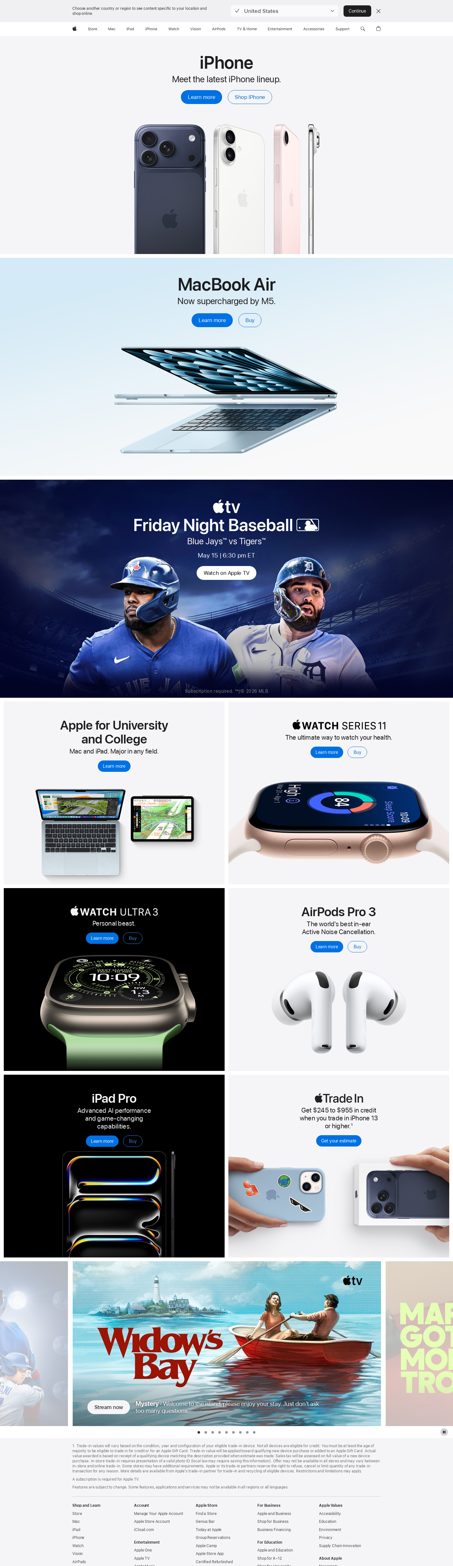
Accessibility (330, 1513)
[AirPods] (219, 29)
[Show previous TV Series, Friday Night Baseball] (34, 1343)
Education (327, 1521)
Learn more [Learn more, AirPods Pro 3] (327, 946)
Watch (77, 1546)
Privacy (326, 1537)
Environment (330, 1530)
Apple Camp (206, 1546)
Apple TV (142, 1558)
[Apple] (74, 29)
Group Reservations (213, 1537)
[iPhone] (151, 29)
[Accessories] (314, 29)
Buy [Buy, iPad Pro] (133, 1141)
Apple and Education (275, 1550)
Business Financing (274, 1530)
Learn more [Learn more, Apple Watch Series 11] (327, 752)
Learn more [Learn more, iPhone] (201, 97)
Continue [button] (357, 11)
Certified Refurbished (214, 1562)
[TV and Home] (247, 29)
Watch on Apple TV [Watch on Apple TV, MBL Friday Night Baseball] (226, 573)
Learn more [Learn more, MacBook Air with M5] (212, 320)
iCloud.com (144, 1530)
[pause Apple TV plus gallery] (444, 1432)
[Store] (92, 29)
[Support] (342, 29)
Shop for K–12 (269, 1558)
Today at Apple (208, 1530)
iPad (76, 1530)
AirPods (79, 1562)
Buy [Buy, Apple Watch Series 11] (357, 752)
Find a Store (206, 1513)
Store (77, 1513)
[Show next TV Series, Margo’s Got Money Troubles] (419, 1343)
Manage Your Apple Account (158, 1513)
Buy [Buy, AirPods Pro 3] (357, 946)
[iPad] (130, 29)
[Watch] (174, 29)
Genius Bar (205, 1521)
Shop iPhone (250, 97)
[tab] (199, 1432)
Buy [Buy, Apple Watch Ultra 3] (133, 938)
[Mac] (112, 29)
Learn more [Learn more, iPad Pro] (102, 1141)
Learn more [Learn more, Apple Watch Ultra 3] (102, 938)
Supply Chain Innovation (340, 1546)
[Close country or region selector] (378, 11)
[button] (284, 11)
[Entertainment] (280, 29)
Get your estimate (338, 1140)
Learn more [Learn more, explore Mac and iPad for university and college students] (114, 766)
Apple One (143, 1550)
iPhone (78, 1537)
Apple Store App (210, 1554)
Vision (77, 1554)
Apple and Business (274, 1513)
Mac (76, 1521)
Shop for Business (272, 1521)
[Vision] (196, 29)
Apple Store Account (152, 1521)
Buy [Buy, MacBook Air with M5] (249, 320)
